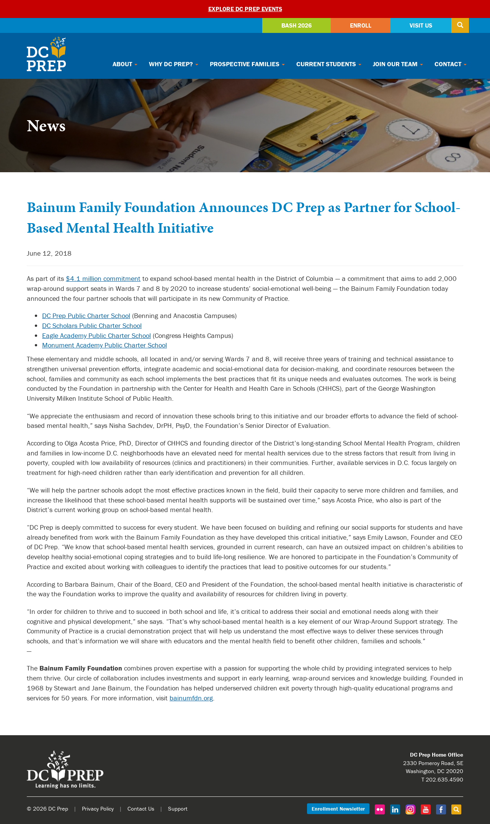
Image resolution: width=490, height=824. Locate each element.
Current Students (328, 64)
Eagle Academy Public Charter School (96, 335)
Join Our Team (398, 64)
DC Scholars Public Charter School (92, 325)
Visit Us (421, 25)
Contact (450, 64)
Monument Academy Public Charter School (104, 345)
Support (178, 808)
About (125, 64)
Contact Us (140, 808)
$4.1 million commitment (103, 278)
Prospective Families (247, 64)
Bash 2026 (296, 25)
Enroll (360, 25)
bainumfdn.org (191, 697)
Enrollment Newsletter (338, 808)
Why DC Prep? (173, 64)
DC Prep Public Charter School (86, 315)
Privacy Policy (98, 808)
